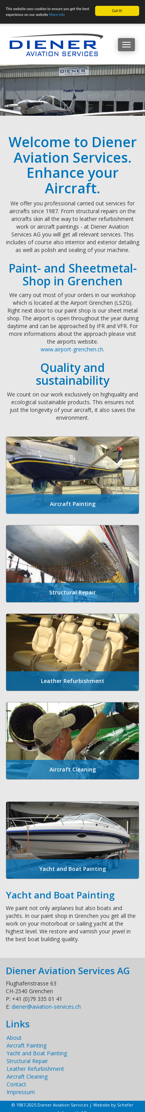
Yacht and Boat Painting (37, 1053)
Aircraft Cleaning (27, 1076)
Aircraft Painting (26, 1045)
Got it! (117, 10)
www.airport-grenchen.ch (72, 349)
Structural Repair (27, 1061)
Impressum (21, 1092)
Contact (16, 1084)
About (14, 1037)
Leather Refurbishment (35, 1068)
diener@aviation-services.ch (46, 1006)
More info (57, 14)
